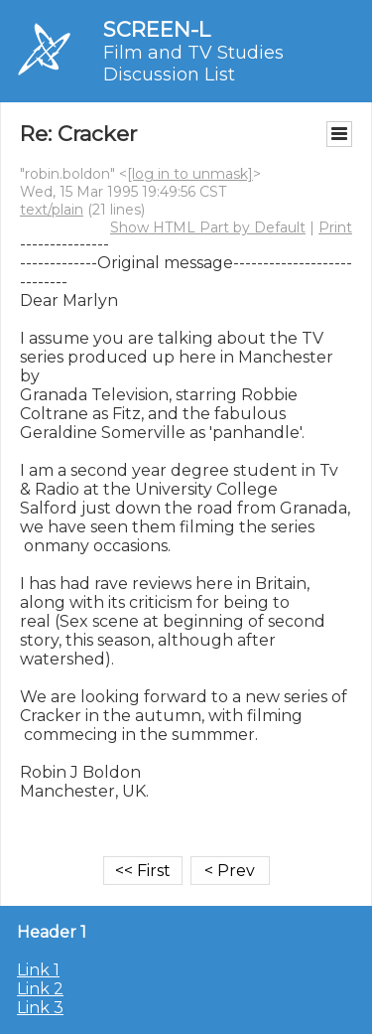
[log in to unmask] (190, 174)
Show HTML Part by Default (208, 227)
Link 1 (38, 969)
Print (335, 227)
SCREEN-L (156, 29)
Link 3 (40, 1007)
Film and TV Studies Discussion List (193, 63)
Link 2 (40, 988)
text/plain (51, 210)
